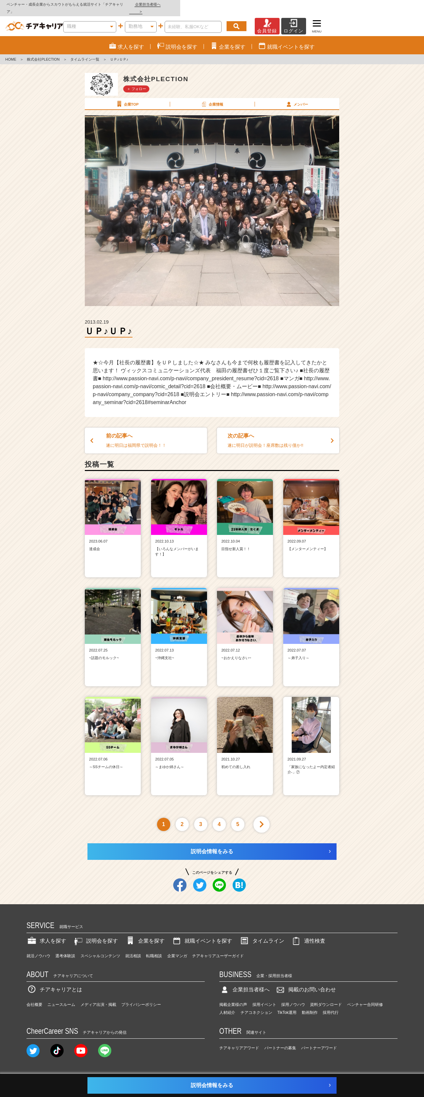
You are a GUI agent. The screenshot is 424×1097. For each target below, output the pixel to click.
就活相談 (133, 948)
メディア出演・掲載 (98, 997)
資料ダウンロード (326, 997)
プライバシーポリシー (141, 997)
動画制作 (310, 1005)
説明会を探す (95, 933)
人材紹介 (227, 1005)
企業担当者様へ (397, 4)
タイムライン (261, 933)
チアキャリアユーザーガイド (218, 948)
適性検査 (308, 933)
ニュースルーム (61, 997)
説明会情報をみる (212, 844)
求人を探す (46, 933)
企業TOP (126, 97)
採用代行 (331, 1005)
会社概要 (34, 997)
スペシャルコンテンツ (100, 948)
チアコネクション (256, 1005)
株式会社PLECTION (43, 52)
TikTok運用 (286, 1005)
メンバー (296, 97)
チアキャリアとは (54, 982)
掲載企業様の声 (233, 997)
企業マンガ (177, 948)
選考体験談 (65, 948)
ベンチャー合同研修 (365, 997)
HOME (10, 52)
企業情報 (211, 97)
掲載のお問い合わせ (305, 982)
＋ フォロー (136, 81)
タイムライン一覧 (84, 52)
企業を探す (145, 933)
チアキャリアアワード (239, 1040)
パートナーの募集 (280, 1040)
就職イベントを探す (201, 933)
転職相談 (154, 948)
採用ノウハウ (293, 997)
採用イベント (264, 997)
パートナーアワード (319, 1040)
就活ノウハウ (38, 948)
